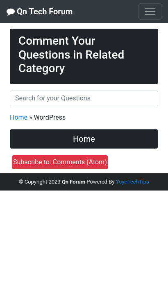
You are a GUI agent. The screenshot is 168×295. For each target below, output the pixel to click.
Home (18, 117)
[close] (149, 34)
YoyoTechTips (132, 182)
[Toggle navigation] (149, 11)
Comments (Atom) (80, 162)
